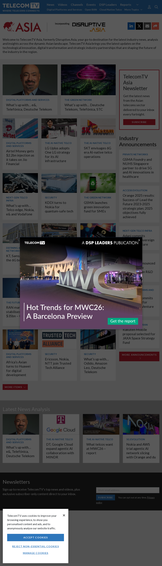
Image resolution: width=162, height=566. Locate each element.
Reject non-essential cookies (35, 546)
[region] (35, 536)
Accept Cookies (35, 537)
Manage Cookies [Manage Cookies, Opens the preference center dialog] (35, 553)
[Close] (64, 515)
